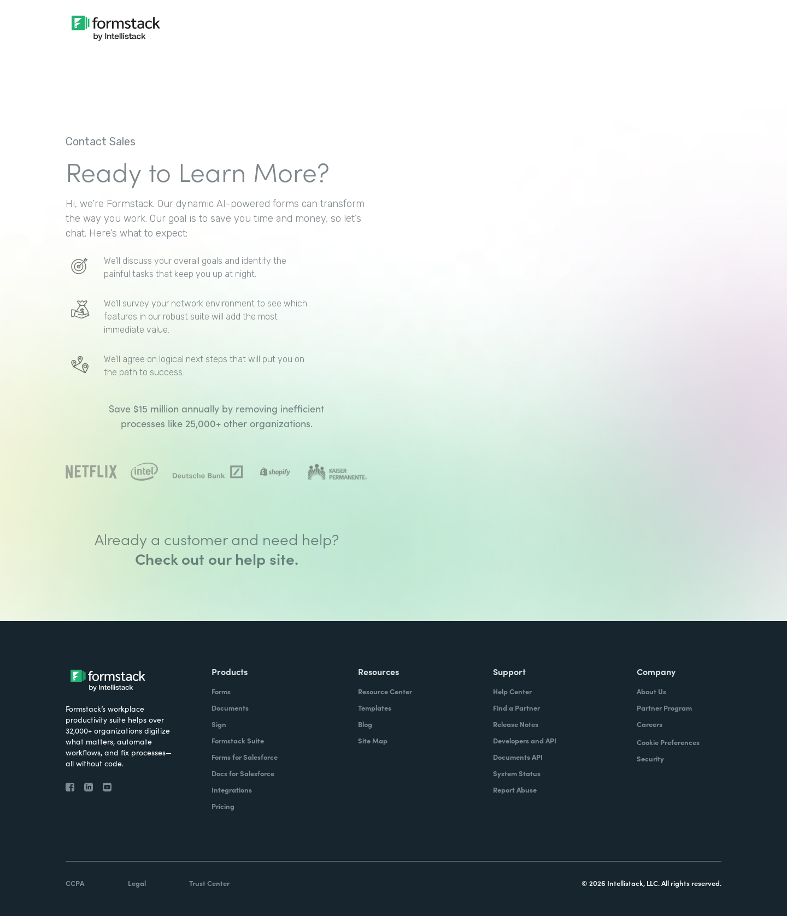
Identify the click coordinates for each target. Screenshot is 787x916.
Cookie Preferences (668, 742)
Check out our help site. (216, 585)
